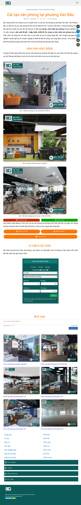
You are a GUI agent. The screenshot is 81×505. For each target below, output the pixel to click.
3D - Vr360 (10, 479)
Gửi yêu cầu (40, 236)
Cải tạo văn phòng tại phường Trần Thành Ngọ (54, 364)
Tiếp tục (54, 295)
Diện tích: (31, 282)
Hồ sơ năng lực (11, 462)
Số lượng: (48, 290)
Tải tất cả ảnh (59, 220)
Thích (25, 19)
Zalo (78, 35)
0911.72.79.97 (22, 231)
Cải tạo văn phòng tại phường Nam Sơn (52, 429)
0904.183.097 (59, 231)
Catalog (9, 468)
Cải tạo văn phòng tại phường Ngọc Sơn (14, 429)
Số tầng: (49, 282)
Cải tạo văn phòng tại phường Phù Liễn (52, 396)
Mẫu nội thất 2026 (12, 473)
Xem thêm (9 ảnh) (21, 220)
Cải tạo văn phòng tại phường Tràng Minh (15, 364)
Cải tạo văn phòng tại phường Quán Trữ (14, 396)
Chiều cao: (31, 290)
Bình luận (33, 19)
